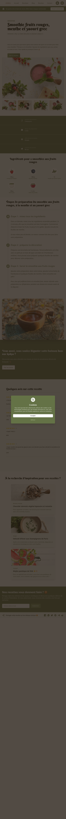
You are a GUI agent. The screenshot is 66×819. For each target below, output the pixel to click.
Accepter (33, 416)
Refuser (33, 420)
